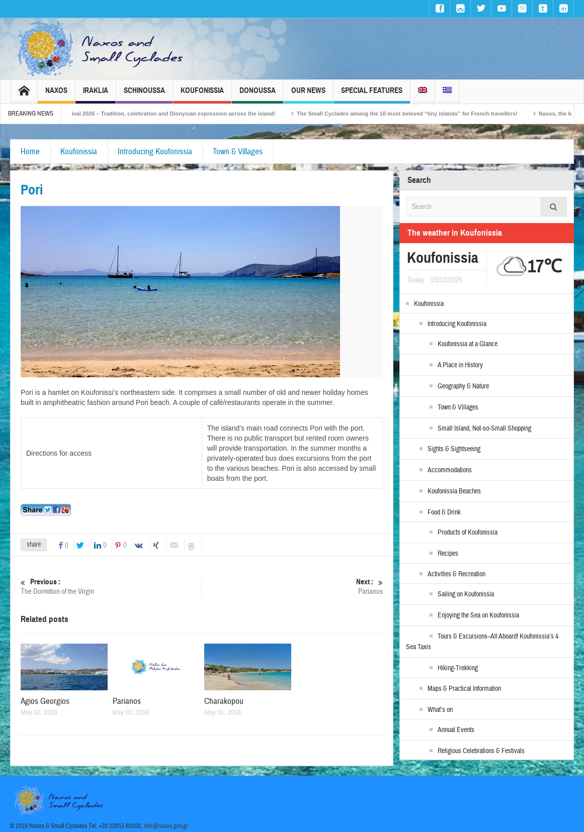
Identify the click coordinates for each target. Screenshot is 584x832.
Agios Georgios (45, 701)
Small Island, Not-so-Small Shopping (484, 428)
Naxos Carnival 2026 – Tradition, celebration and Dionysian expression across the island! (170, 114)
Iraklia (95, 94)
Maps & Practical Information (464, 688)
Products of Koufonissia (467, 532)
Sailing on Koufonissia (466, 594)
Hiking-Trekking (458, 668)
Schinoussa (144, 94)
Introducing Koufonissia (155, 151)
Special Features (371, 94)
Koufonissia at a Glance (467, 344)
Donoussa (257, 94)
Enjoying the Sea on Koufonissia (478, 615)
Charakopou (223, 701)
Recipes (448, 553)
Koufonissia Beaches (454, 491)
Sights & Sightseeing (454, 449)
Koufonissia (202, 94)
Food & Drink (444, 512)
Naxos (56, 94)
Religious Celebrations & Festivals (481, 751)
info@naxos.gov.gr (166, 826)
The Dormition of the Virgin (111, 586)
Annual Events (456, 730)
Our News (308, 94)
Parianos (292, 586)
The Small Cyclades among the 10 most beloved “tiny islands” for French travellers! (418, 114)
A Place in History (460, 365)
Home (30, 151)
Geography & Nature (463, 386)
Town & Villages (238, 151)
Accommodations (450, 470)
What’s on (440, 709)
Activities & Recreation (456, 574)
